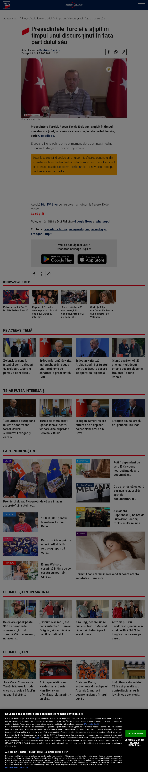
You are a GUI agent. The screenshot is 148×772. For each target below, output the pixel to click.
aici (37, 738)
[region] (74, 740)
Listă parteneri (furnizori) (16, 767)
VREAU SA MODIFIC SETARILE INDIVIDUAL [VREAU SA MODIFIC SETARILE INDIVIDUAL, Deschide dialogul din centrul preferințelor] (134, 742)
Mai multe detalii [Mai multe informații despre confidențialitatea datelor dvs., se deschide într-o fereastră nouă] (91, 724)
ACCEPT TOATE (135, 733)
